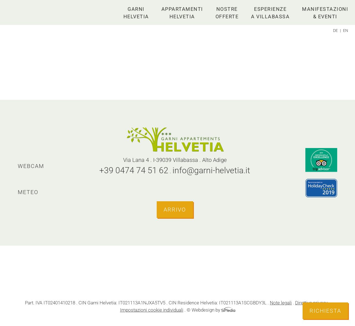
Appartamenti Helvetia (182, 12)
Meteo (28, 192)
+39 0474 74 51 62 (133, 170)
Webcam (31, 166)
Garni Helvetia (136, 12)
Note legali (281, 302)
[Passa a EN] (345, 30)
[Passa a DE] (337, 30)
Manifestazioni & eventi (325, 12)
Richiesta (325, 310)
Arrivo (175, 209)
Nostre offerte (227, 12)
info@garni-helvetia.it (211, 170)
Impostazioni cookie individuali (151, 310)
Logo (36, 12)
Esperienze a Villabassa (270, 12)
